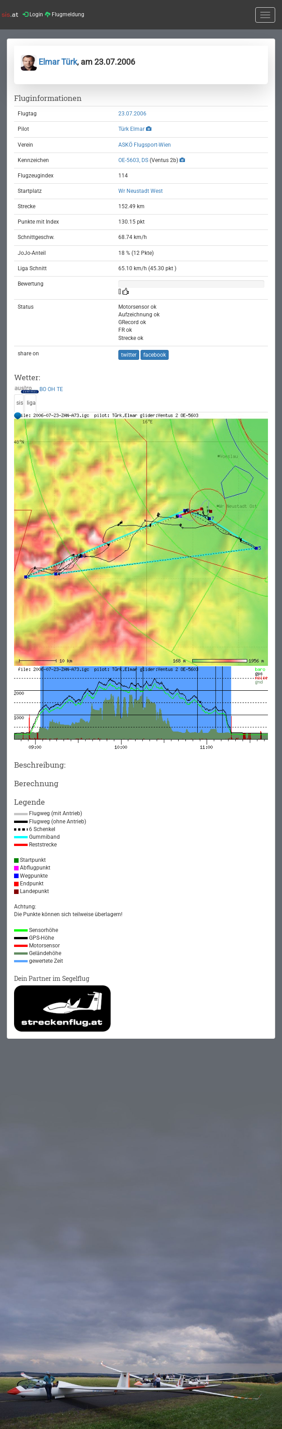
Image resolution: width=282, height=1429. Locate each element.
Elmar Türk (49, 62)
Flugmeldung (64, 14)
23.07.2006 (132, 113)
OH (51, 390)
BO (42, 390)
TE (60, 390)
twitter (128, 355)
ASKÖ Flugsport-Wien (144, 145)
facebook (154, 355)
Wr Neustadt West (140, 191)
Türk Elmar (131, 129)
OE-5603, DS (133, 160)
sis (19, 403)
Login (33, 14)
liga (31, 403)
